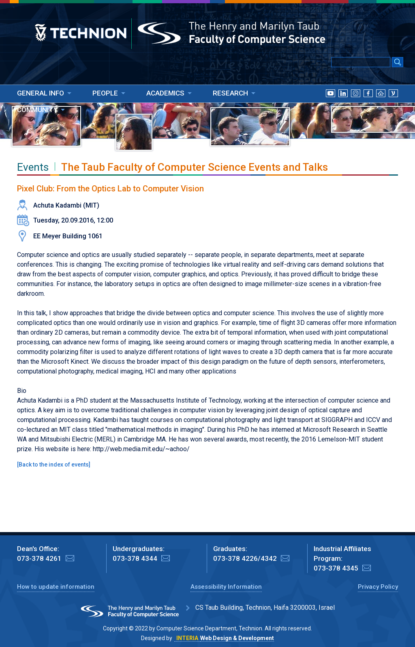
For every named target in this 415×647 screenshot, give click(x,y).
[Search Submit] (397, 62)
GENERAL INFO (40, 93)
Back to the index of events (54, 464)
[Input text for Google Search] (360, 62)
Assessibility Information (226, 586)
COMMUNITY (37, 110)
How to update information (55, 586)
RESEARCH (230, 93)
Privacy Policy (378, 586)
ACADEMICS (165, 93)
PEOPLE (105, 93)
